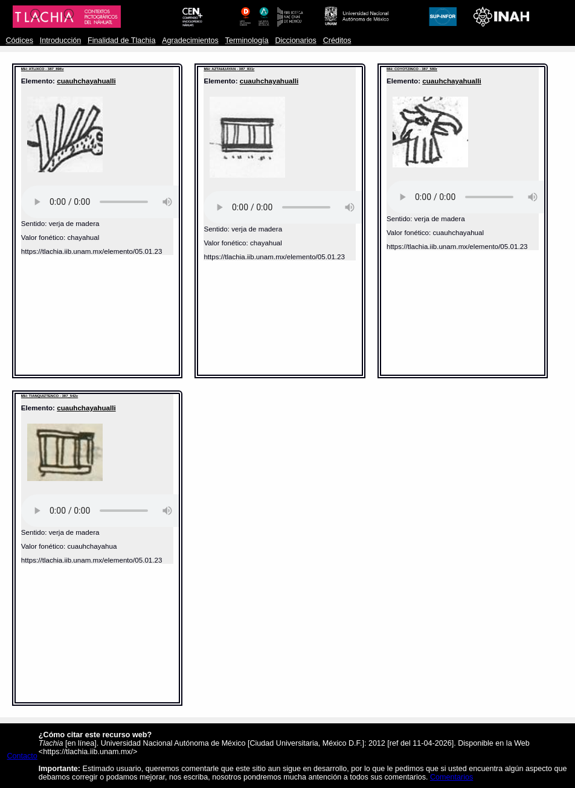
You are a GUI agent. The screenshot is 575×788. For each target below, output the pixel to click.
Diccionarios (295, 40)
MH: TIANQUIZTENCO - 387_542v (49, 396)
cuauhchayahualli (86, 81)
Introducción (61, 40)
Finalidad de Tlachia (121, 40)
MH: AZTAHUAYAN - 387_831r (229, 69)
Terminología (247, 40)
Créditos (337, 40)
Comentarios (451, 777)
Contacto (22, 756)
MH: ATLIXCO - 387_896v (42, 69)
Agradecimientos (190, 40)
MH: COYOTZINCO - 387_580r (412, 69)
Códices (19, 40)
